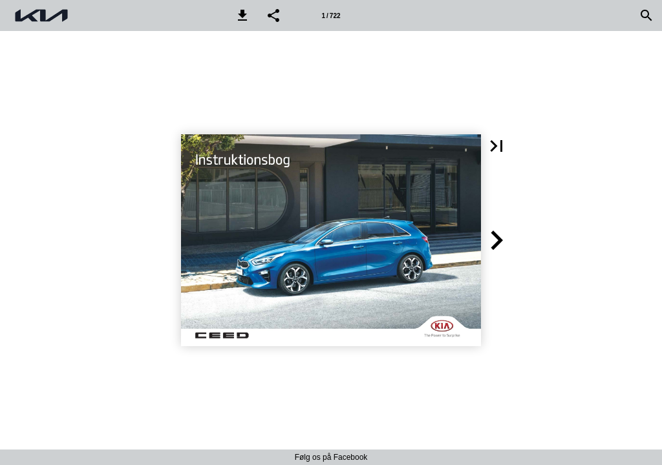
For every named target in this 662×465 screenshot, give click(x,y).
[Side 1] (331, 15)
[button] (242, 15)
